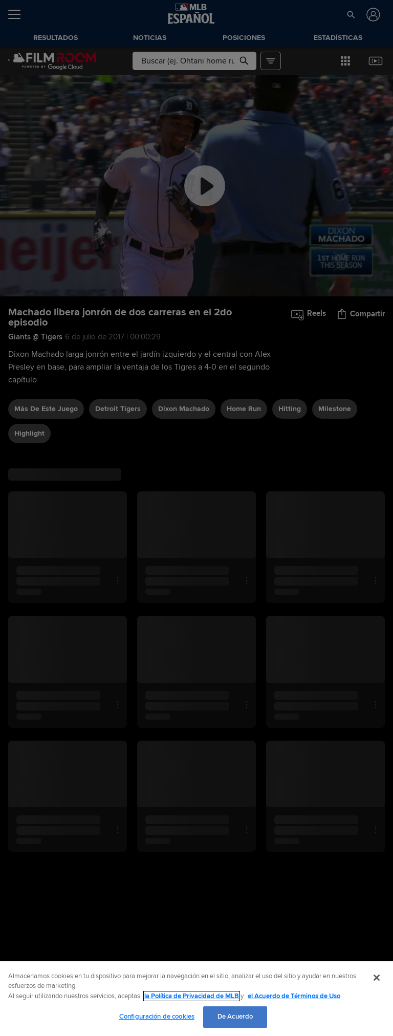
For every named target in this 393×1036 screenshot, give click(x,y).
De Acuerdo (235, 1016)
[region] (196, 998)
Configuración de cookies (156, 1016)
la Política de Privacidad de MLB (191, 996)
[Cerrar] (376, 977)
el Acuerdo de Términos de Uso (294, 996)
